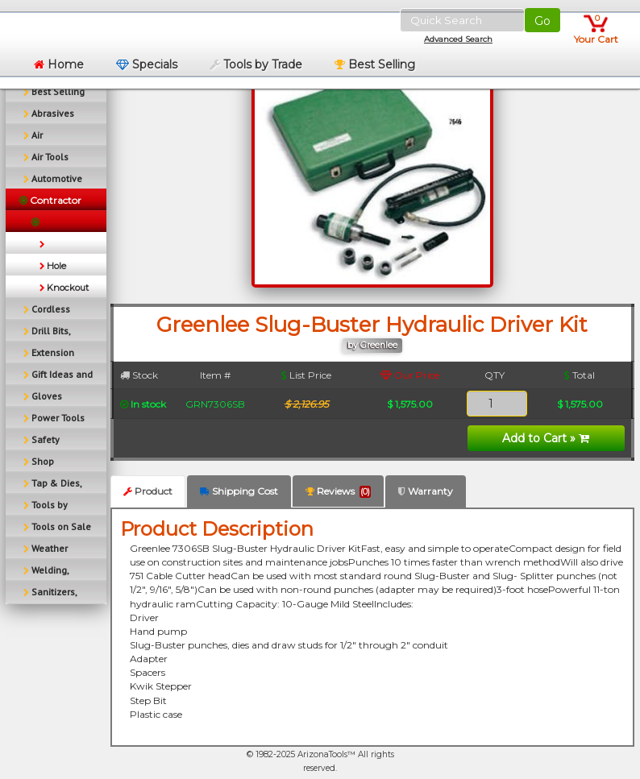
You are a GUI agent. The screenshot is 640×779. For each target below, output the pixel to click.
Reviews (338, 491)
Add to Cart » (545, 438)
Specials (146, 64)
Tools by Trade (256, 64)
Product (147, 491)
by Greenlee (372, 345)
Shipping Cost (239, 491)
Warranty (425, 491)
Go (542, 21)
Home (59, 64)
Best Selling (375, 64)
